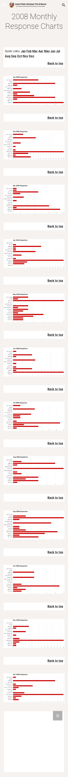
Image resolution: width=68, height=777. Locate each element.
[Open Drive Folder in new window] (57, 715)
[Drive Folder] (34, 742)
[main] (34, 21)
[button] (4, 5)
